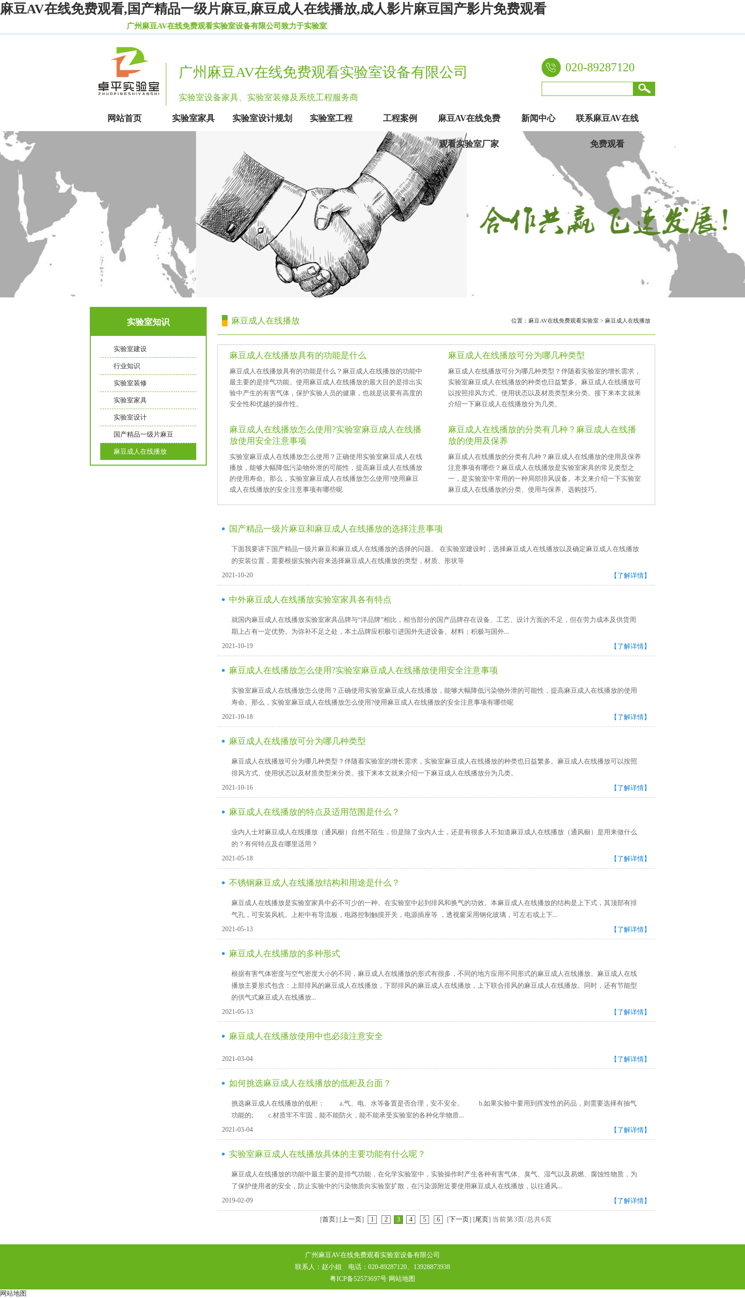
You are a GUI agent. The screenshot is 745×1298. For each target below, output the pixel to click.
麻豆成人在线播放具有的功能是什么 (297, 355)
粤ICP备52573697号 (358, 1278)
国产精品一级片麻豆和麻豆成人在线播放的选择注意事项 (336, 529)
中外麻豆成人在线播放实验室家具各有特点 (310, 599)
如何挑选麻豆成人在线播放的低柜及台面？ (310, 1083)
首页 (328, 1219)
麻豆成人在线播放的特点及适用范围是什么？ (314, 812)
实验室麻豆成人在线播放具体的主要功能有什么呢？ (327, 1154)
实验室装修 (130, 383)
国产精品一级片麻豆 (143, 434)
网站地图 (402, 1278)
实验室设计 (130, 417)
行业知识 (127, 366)
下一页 (459, 1219)
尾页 (481, 1219)
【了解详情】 (630, 575)
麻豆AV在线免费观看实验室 (563, 320)
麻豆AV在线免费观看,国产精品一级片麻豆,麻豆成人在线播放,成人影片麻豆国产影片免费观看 (273, 8)
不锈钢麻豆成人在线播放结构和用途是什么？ (314, 883)
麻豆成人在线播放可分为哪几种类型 (516, 355)
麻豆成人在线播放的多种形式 (284, 953)
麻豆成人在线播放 (140, 451)
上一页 (352, 1219)
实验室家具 (130, 400)
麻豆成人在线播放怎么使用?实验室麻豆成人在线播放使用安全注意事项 (363, 670)
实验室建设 (130, 349)
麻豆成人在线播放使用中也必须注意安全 (306, 1036)
